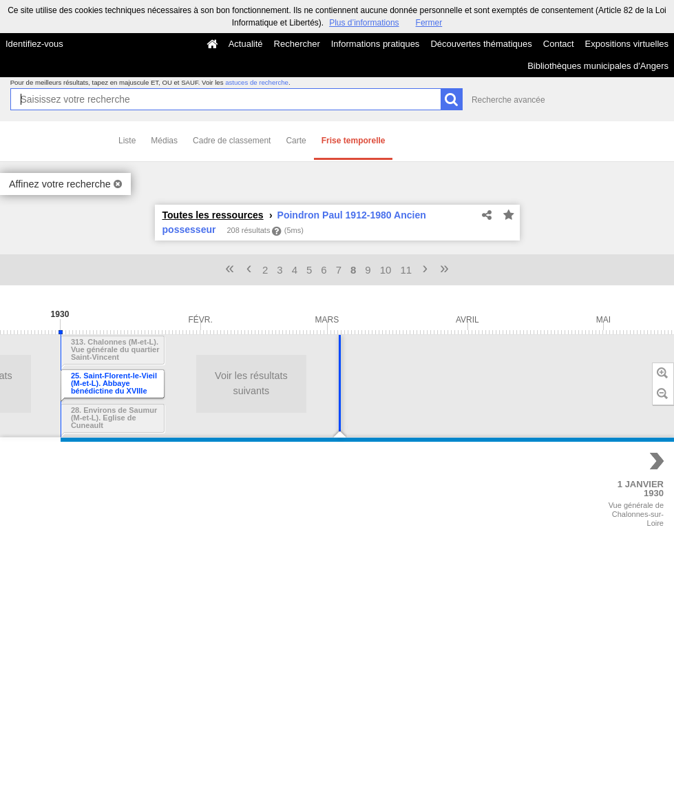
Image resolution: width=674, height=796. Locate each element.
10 (386, 270)
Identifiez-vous (34, 44)
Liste (127, 140)
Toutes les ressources (213, 215)
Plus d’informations (364, 23)
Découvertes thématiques (480, 44)
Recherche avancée (508, 100)
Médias (164, 140)
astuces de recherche (256, 82)
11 (406, 270)
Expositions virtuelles (626, 44)
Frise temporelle (354, 140)
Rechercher (297, 44)
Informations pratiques (375, 44)
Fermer (429, 23)
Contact (558, 44)
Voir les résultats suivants (143, 383)
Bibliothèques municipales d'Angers (597, 66)
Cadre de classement (232, 140)
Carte (296, 140)
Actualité (246, 44)
